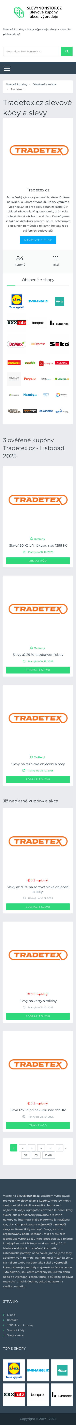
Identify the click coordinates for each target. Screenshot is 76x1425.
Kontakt (12, 1320)
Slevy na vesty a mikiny (38, 1001)
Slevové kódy (16, 1330)
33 (36, 1155)
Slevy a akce (15, 1335)
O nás (11, 1314)
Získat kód (38, 560)
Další (48, 1155)
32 (25, 1155)
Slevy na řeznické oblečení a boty (38, 764)
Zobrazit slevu (38, 669)
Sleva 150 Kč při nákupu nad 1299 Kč (38, 545)
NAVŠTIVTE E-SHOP (38, 240)
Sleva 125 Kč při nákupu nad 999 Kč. (38, 1110)
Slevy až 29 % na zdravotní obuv (38, 655)
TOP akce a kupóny (20, 1325)
